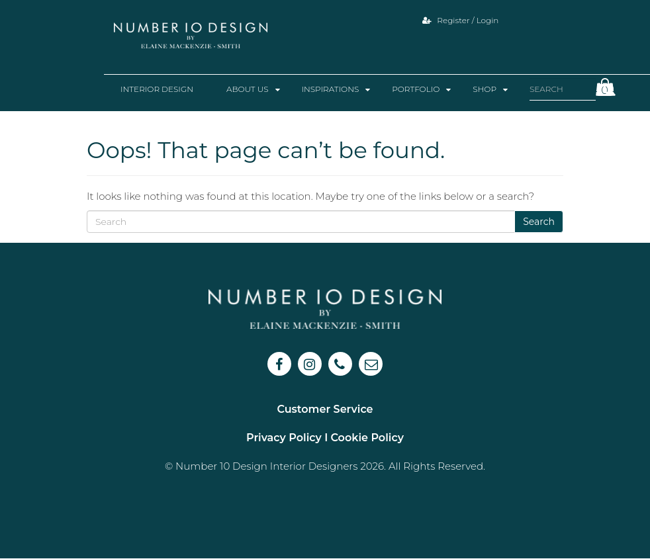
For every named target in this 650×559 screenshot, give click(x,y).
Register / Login (460, 20)
